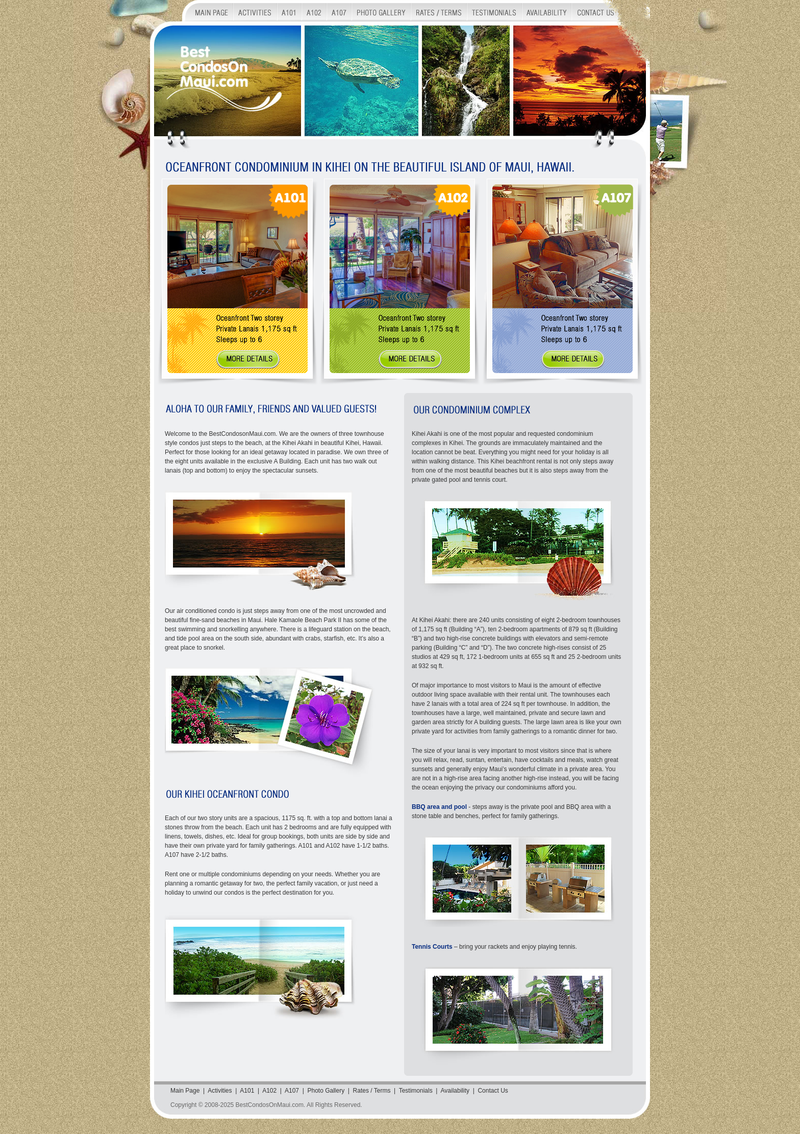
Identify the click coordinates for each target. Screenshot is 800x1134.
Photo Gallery (325, 1090)
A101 (247, 1090)
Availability (455, 1090)
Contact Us (493, 1090)
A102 (269, 1090)
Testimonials (416, 1090)
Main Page (184, 1090)
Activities (220, 1090)
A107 (292, 1090)
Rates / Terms (372, 1090)
